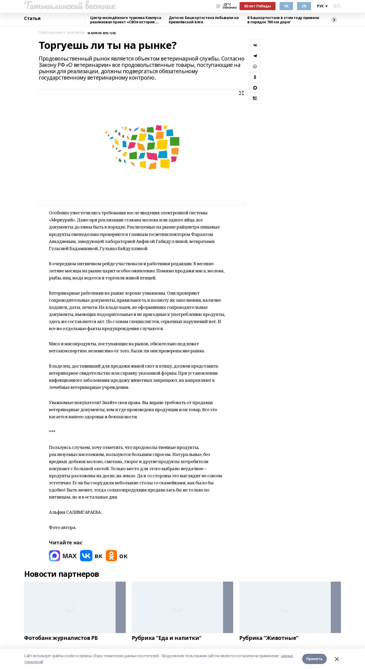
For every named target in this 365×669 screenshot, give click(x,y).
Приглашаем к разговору (62, 32)
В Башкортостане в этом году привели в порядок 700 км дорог (283, 20)
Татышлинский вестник (69, 5)
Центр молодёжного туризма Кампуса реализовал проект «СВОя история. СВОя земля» (125, 20)
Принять (314, 658)
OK (304, 6)
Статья (32, 18)
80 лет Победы (257, 6)
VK (286, 6)
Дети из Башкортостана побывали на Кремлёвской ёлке (204, 20)
